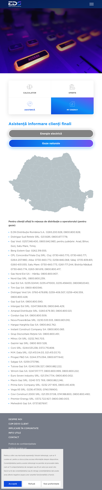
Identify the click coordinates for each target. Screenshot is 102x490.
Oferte (72, 89)
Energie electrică (51, 133)
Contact (14, 437)
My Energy (72, 106)
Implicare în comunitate (24, 428)
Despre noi (15, 419)
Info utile (15, 433)
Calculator (29, 89)
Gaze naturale (51, 143)
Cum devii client (18, 424)
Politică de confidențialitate (22, 444)
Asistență (29, 106)
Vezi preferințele (51, 484)
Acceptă (13, 484)
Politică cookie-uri (18, 448)
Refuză (31, 484)
